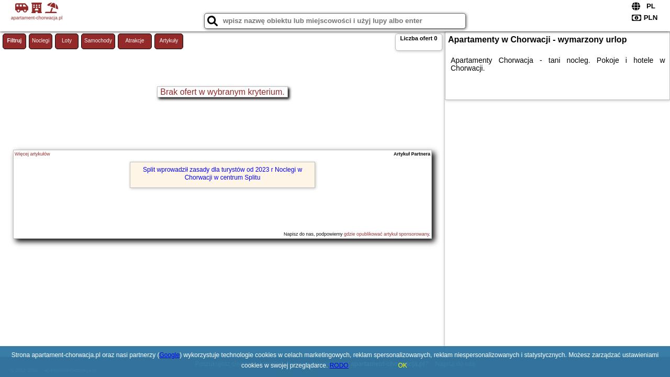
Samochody (98, 40)
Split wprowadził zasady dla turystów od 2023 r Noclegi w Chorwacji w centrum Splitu (222, 173)
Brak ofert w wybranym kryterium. (222, 91)
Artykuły (169, 40)
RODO (339, 365)
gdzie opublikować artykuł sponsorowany (386, 234)
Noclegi (40, 40)
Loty (67, 40)
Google (170, 355)
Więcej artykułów (32, 154)
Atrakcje (134, 40)
